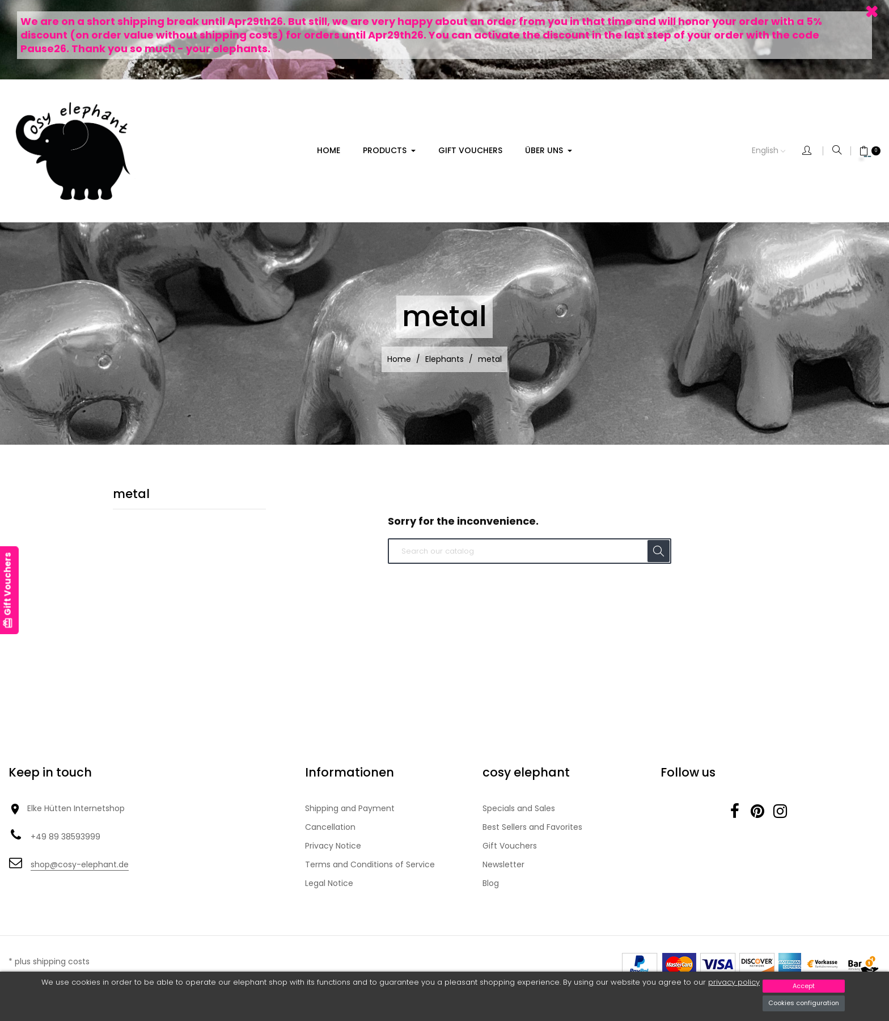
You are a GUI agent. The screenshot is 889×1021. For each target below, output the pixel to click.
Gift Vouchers (509, 845)
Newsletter (503, 864)
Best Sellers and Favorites (532, 827)
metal (131, 494)
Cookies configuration (803, 1002)
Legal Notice (329, 883)
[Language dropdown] (777, 151)
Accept (804, 985)
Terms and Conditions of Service (370, 864)
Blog (490, 883)
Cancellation (330, 827)
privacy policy (734, 982)
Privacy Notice (333, 845)
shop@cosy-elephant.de (80, 864)
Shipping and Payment (350, 808)
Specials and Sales (518, 808)
